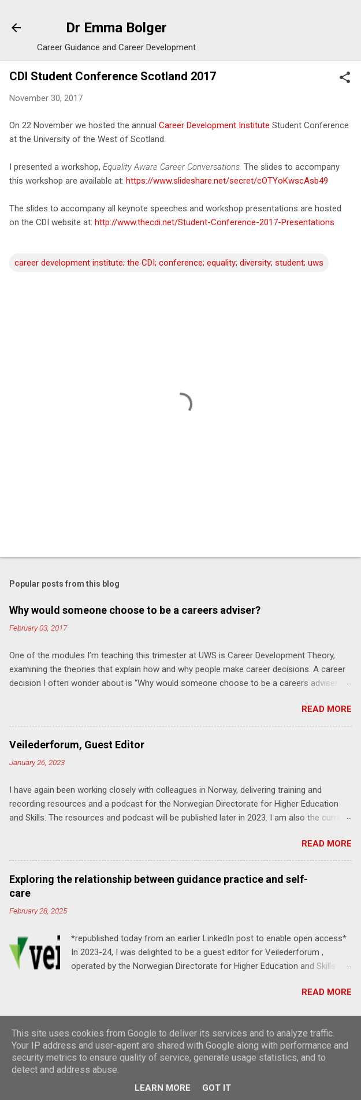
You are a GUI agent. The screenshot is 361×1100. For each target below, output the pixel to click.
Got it (216, 1088)
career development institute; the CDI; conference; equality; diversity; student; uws (168, 263)
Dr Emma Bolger (116, 28)
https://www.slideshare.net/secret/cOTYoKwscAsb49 (227, 181)
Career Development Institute (214, 125)
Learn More (163, 1088)
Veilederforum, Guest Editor (76, 745)
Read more (327, 709)
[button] (345, 78)
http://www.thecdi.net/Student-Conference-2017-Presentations (214, 222)
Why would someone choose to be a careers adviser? (134, 610)
